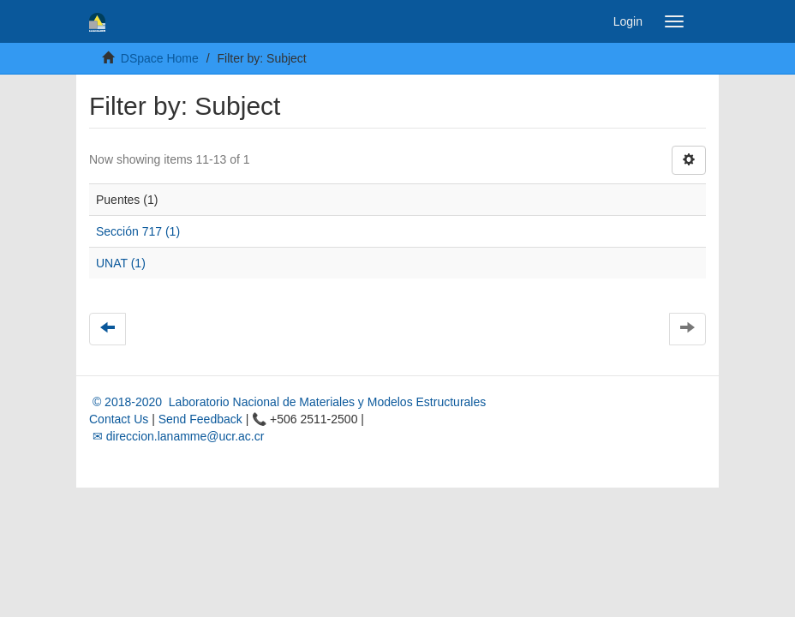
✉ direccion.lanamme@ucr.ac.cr (176, 436)
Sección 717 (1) (138, 231)
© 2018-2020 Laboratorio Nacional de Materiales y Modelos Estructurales (287, 402)
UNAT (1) (121, 263)
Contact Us (118, 419)
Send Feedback (200, 419)
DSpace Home (160, 58)
